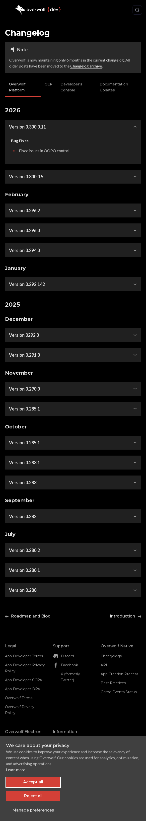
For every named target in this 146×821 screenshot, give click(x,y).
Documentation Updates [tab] (114, 87)
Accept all (33, 785)
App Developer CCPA (23, 680)
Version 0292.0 (24, 335)
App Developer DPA (22, 689)
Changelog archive (86, 66)
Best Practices (113, 683)
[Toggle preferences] (33, 814)
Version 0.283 (22, 482)
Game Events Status (119, 692)
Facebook (69, 665)
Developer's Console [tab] (71, 87)
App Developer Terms (24, 656)
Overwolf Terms (18, 698)
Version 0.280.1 (24, 570)
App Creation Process (119, 674)
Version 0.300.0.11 (27, 127)
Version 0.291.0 (24, 355)
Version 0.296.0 (24, 230)
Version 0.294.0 (24, 250)
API (104, 665)
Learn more (15, 773)
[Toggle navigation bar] (10, 10)
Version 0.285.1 (24, 408)
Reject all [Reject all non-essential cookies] (33, 799)
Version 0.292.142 (27, 284)
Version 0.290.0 (24, 389)
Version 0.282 (22, 516)
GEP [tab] (49, 84)
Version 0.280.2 (24, 550)
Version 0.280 (22, 590)
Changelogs (111, 656)
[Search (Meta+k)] (137, 10)
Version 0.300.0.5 (26, 176)
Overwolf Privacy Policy (19, 710)
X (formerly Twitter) (70, 677)
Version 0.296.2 (24, 210)
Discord (67, 656)
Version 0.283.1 (24, 462)
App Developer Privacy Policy (25, 668)
